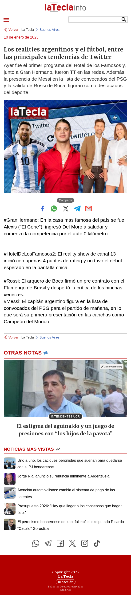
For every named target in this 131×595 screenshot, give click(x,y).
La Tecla (27, 30)
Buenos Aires (50, 30)
